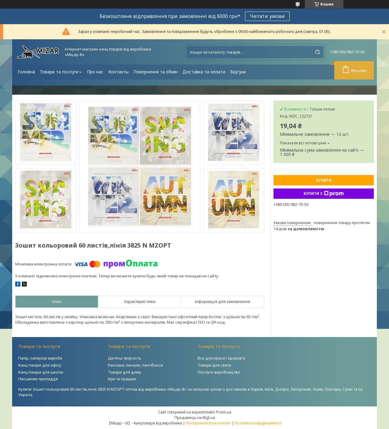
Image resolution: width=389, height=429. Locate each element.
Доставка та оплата (204, 72)
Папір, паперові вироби (40, 358)
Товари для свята (214, 365)
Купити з (324, 193)
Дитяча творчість (124, 358)
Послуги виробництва (219, 372)
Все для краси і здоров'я (221, 358)
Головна (26, 72)
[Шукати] (318, 52)
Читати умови (267, 16)
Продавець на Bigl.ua (194, 417)
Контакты (118, 72)
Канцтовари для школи (40, 372)
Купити (324, 180)
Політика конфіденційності (258, 423)
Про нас (95, 72)
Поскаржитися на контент (208, 423)
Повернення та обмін (155, 72)
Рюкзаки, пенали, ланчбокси (135, 365)
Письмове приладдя (38, 379)
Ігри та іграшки (122, 379)
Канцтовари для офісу (39, 365)
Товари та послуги (59, 72)
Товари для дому (124, 372)
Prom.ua (223, 412)
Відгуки (238, 72)
